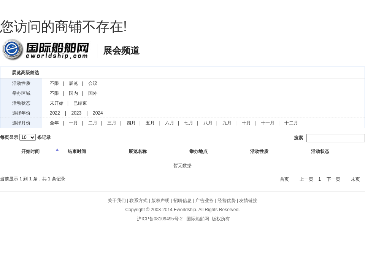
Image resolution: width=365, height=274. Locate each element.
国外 (92, 93)
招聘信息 (182, 200)
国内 (73, 93)
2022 (55, 113)
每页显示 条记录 (25, 137)
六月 (169, 123)
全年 (54, 123)
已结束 (80, 103)
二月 (92, 123)
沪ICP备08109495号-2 (159, 218)
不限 (54, 83)
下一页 (333, 179)
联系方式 (138, 200)
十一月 (268, 123)
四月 (131, 123)
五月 (150, 123)
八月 (208, 123)
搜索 (329, 138)
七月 (188, 123)
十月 (246, 123)
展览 (73, 83)
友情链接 (248, 200)
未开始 (56, 103)
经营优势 (226, 200)
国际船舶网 (45, 49)
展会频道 (121, 50)
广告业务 (204, 200)
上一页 (306, 179)
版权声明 (160, 200)
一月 (73, 123)
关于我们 (117, 200)
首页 (284, 179)
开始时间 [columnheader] (30, 151)
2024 (98, 113)
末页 (355, 179)
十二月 (291, 123)
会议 (92, 83)
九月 (227, 123)
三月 (111, 123)
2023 (76, 113)
